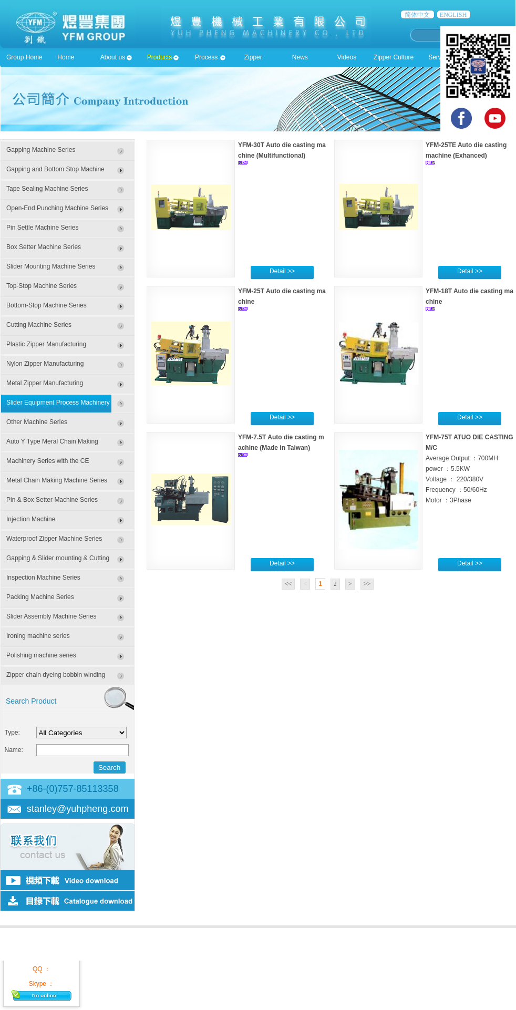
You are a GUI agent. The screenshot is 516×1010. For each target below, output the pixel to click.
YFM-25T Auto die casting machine (282, 296)
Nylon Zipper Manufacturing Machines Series (45, 367)
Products (159, 57)
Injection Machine (30, 519)
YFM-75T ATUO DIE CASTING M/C (469, 442)
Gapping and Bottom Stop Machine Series (55, 172)
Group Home (24, 57)
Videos (346, 57)
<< (288, 584)
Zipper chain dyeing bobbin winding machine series (55, 678)
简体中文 (417, 14)
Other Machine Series (36, 422)
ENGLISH (453, 14)
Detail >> (282, 271)
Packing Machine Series (40, 597)
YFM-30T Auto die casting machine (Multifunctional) (282, 150)
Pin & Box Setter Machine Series (52, 499)
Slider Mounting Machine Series (50, 266)
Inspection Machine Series (43, 577)
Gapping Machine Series (40, 149)
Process (206, 57)
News (300, 57)
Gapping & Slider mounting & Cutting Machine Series (57, 561)
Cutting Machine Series (38, 324)
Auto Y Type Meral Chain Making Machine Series (52, 444)
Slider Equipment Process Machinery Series (58, 406)
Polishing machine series (41, 655)
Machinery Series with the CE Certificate (47, 464)
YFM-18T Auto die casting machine (469, 296)
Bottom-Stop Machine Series (46, 305)
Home (65, 57)
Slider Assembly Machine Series (51, 616)
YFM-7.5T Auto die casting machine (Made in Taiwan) (281, 442)
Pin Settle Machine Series (42, 227)
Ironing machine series (38, 636)
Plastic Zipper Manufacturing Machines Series (46, 347)
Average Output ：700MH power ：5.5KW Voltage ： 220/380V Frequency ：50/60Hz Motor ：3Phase (462, 479)
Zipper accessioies (253, 60)
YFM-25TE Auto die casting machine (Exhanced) (466, 150)
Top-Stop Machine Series (41, 286)
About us (112, 57)
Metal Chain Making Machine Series (56, 480)
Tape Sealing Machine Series (47, 188)
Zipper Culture (394, 57)
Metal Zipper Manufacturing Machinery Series (44, 386)
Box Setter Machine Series (43, 247)
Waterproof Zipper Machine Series (54, 538)
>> (367, 584)
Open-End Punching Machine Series (57, 208)
